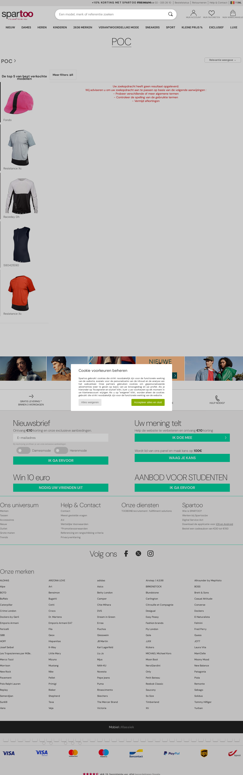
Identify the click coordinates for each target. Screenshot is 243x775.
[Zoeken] (170, 14)
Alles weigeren (90, 402)
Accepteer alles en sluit (148, 402)
